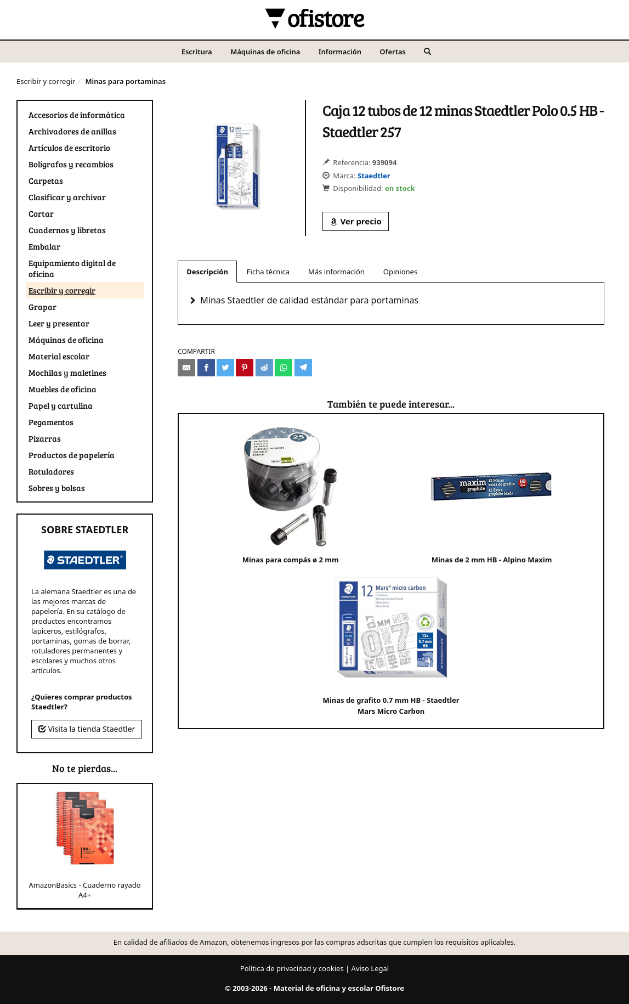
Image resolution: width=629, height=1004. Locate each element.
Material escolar (59, 356)
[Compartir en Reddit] (264, 367)
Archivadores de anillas (72, 131)
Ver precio (355, 221)
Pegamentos (51, 421)
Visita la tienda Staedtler (86, 729)
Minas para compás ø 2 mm (290, 495)
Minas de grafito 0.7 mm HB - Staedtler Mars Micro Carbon (391, 641)
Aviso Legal (370, 968)
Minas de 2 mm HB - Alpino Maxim (491, 495)
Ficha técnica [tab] (268, 272)
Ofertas (392, 52)
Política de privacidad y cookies (292, 968)
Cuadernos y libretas (67, 229)
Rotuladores (51, 471)
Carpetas (46, 180)
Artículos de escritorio (69, 147)
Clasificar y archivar (67, 196)
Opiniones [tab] (400, 272)
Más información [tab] (336, 272)
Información (340, 52)
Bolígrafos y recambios (71, 164)
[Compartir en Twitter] (225, 367)
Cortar (41, 213)
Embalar (44, 246)
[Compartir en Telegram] (303, 367)
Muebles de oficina (63, 388)
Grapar (42, 306)
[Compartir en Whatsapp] (283, 367)
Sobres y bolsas (57, 487)
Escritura (197, 52)
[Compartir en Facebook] (206, 367)
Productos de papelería (72, 454)
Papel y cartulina (61, 405)
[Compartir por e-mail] (186, 367)
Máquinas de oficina (265, 52)
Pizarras (45, 438)
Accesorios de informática (77, 114)
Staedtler (374, 176)
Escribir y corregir (45, 81)
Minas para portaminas (125, 81)
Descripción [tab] (207, 272)
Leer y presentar (59, 323)
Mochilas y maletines (67, 372)
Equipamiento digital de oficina (72, 268)
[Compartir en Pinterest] (244, 367)
